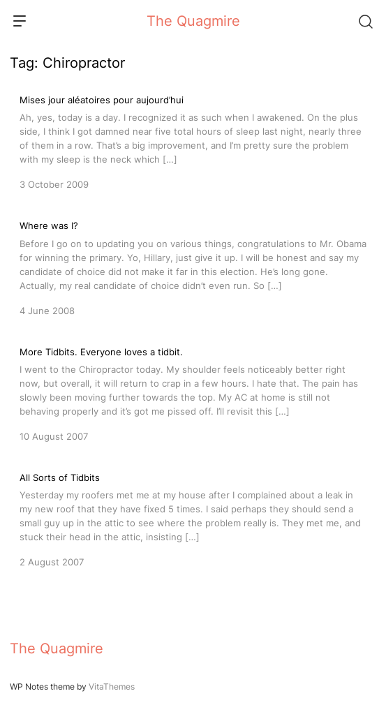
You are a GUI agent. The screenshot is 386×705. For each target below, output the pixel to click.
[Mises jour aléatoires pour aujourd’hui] (193, 141)
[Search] (365, 21)
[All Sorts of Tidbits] (193, 518)
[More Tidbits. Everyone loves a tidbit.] (193, 393)
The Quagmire (193, 21)
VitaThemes (112, 686)
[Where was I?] (193, 266)
